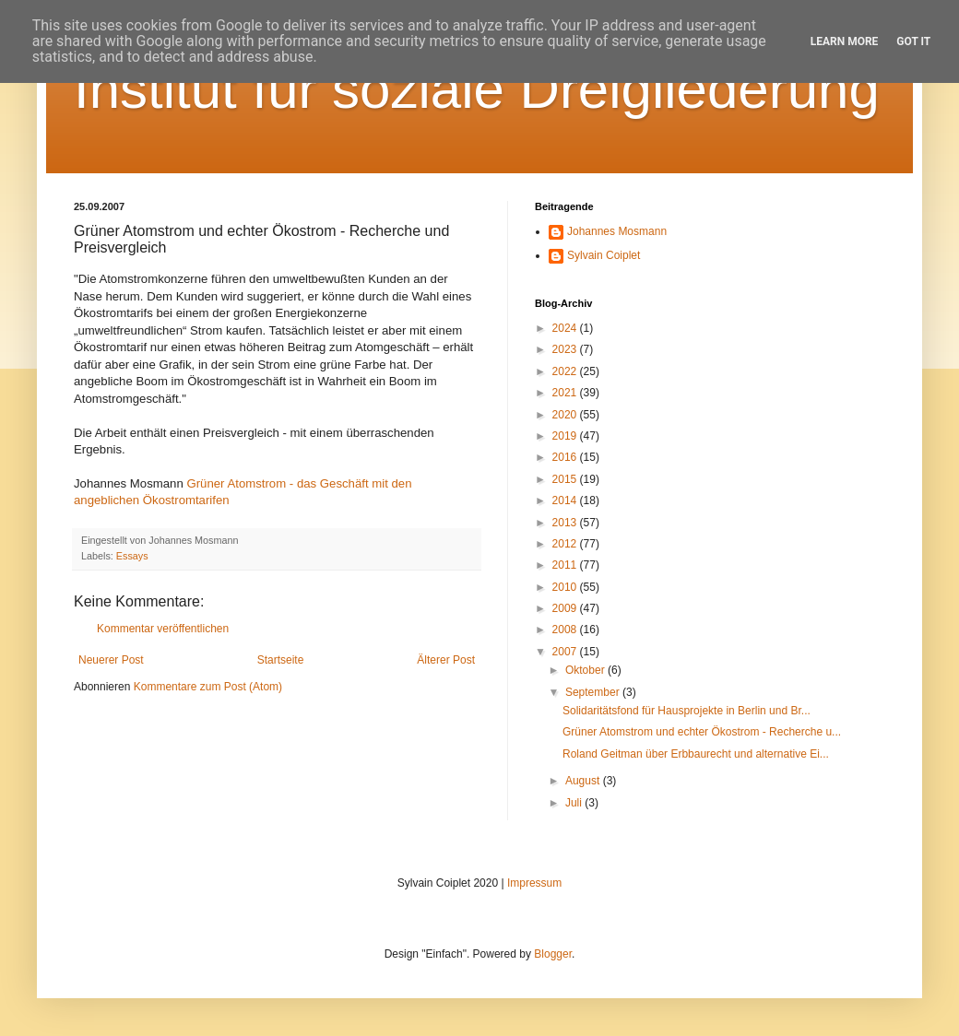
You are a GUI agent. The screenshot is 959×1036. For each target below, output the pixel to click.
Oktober (586, 670)
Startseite (280, 659)
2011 (566, 565)
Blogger (553, 954)
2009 (566, 608)
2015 (566, 479)
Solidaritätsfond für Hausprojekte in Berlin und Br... (686, 710)
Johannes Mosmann (617, 231)
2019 (566, 436)
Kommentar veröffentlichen (163, 628)
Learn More (845, 41)
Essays (132, 555)
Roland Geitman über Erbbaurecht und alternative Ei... (695, 754)
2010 (566, 587)
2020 (566, 414)
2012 (566, 543)
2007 (566, 651)
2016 (566, 457)
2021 (566, 392)
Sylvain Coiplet (603, 255)
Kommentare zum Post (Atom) (208, 686)
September (593, 692)
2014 (566, 500)
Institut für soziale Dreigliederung (477, 89)
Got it (913, 41)
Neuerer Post (111, 659)
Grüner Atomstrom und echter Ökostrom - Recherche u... (701, 731)
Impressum (534, 883)
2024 (566, 328)
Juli (575, 802)
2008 (566, 629)
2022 (566, 371)
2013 (566, 522)
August (584, 780)
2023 (566, 349)
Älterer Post (446, 659)
